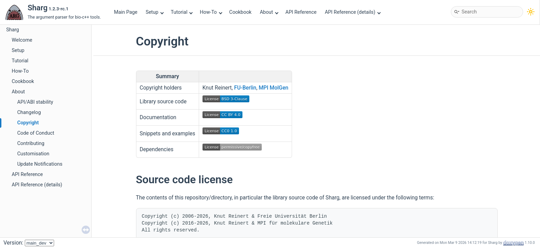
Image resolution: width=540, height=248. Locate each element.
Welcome (22, 40)
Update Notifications (39, 164)
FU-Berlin (245, 88)
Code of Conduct (35, 133)
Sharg (12, 30)
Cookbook (240, 12)
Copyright (28, 123)
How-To (211, 12)
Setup (155, 12)
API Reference (300, 12)
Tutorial (182, 12)
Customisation (33, 154)
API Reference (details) (353, 12)
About (269, 12)
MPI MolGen (273, 88)
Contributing (30, 143)
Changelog (29, 112)
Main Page (125, 12)
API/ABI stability (35, 102)
